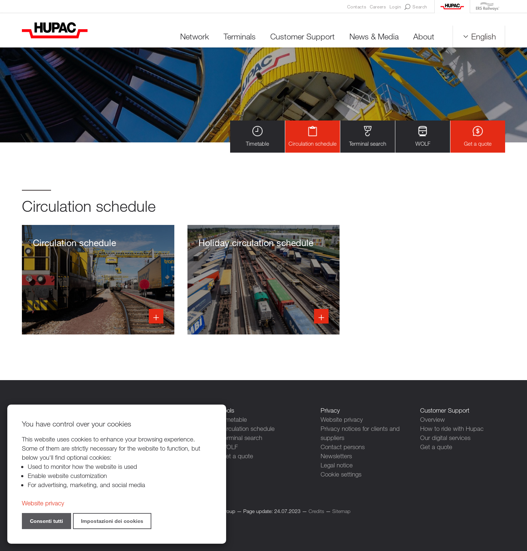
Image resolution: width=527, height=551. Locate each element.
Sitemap (341, 511)
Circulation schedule (312, 136)
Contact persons (343, 447)
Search (415, 7)
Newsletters (336, 456)
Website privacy (342, 419)
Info (98, 279)
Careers (378, 6)
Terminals (240, 36)
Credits (316, 511)
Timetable (257, 136)
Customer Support (302, 36)
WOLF (422, 136)
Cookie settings (341, 474)
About (423, 36)
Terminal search (367, 136)
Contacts (356, 6)
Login (395, 6)
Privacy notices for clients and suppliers (360, 433)
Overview (432, 419)
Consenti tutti (46, 521)
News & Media (374, 36)
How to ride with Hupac (452, 428)
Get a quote (478, 136)
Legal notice (337, 465)
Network (194, 36)
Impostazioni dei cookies (112, 521)
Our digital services (445, 437)
